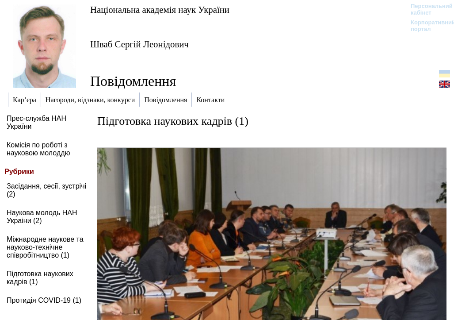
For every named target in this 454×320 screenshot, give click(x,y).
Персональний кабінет (427, 9)
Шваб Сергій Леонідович (139, 44)
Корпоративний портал (427, 25)
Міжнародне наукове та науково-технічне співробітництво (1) (45, 247)
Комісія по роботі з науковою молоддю (38, 149)
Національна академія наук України (159, 9)
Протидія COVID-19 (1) (44, 300)
